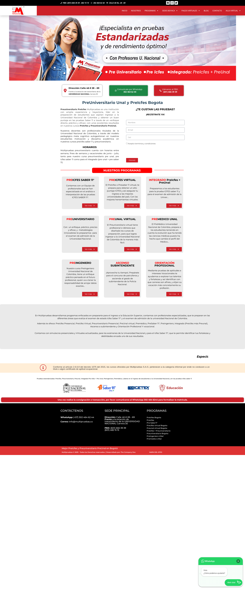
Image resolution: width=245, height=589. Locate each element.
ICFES (116, 180)
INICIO (124, 10)
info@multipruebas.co (77, 421)
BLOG (206, 10)
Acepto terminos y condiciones (142, 144)
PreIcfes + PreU (164, 181)
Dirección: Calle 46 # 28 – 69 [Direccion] (84, 88)
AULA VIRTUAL (233, 11)
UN (114, 219)
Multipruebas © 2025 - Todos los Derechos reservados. (83, 452)
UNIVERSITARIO (80, 219)
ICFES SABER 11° (80, 180)
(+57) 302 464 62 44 (77, 417)
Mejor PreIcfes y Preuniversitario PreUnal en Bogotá (90, 448)
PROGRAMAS (151, 11)
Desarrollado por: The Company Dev (121, 452)
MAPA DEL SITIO (155, 452)
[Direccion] (65, 90)
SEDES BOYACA (170, 11)
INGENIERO (80, 262)
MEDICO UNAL (165, 219)
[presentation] (143, 151)
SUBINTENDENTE (122, 264)
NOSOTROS (136, 10)
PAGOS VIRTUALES (191, 11)
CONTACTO (217, 10)
